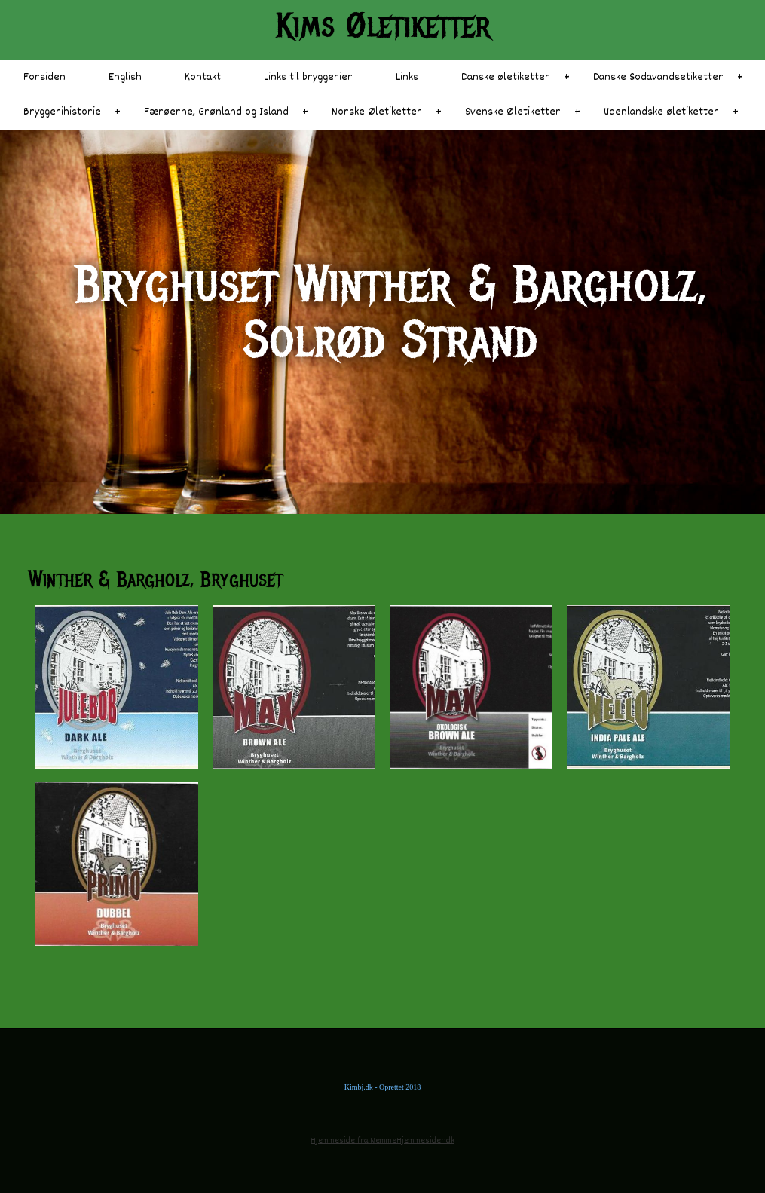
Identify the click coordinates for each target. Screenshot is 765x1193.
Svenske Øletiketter (513, 112)
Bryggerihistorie (62, 112)
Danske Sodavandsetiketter (658, 77)
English (125, 77)
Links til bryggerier (308, 77)
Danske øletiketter (505, 77)
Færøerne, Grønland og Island (216, 112)
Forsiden (44, 77)
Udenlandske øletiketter (661, 112)
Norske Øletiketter (377, 112)
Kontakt (203, 77)
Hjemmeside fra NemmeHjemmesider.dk (382, 1140)
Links (407, 77)
